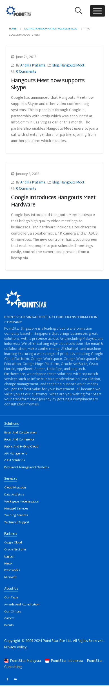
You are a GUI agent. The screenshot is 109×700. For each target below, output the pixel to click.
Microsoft (10, 577)
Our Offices (12, 611)
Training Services (16, 515)
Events (9, 625)
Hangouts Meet (72, 66)
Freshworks (12, 570)
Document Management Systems (26, 467)
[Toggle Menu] (97, 10)
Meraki (8, 563)
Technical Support (16, 522)
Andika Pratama (32, 66)
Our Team (11, 597)
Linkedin (15, 679)
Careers (9, 618)
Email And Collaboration (20, 432)
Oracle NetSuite (15, 549)
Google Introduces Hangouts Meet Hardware (53, 201)
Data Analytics (14, 494)
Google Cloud (13, 542)
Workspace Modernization (21, 501)
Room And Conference (19, 439)
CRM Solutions (14, 460)
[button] (79, 10)
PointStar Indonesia (64, 661)
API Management (15, 453)
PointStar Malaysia (23, 661)
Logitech (9, 556)
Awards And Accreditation (21, 604)
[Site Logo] (18, 11)
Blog (55, 66)
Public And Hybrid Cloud (21, 446)
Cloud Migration (15, 487)
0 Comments (26, 72)
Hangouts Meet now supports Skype (47, 84)
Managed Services (16, 508)
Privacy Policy (15, 647)
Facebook (7, 679)
